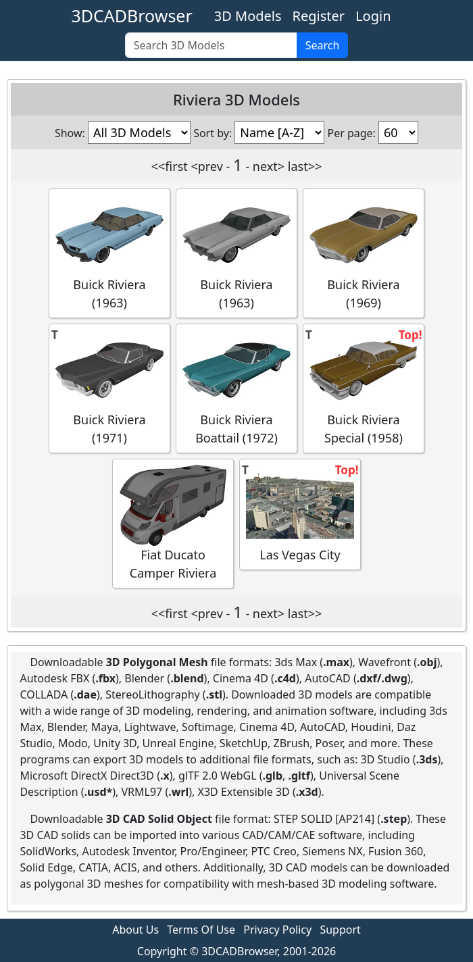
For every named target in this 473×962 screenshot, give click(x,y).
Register (319, 16)
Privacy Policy (277, 929)
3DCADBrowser (131, 15)
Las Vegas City (300, 514)
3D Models (248, 16)
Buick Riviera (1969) (363, 253)
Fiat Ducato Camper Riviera (173, 523)
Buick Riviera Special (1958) (363, 388)
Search (322, 45)
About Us (135, 929)
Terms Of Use (201, 929)
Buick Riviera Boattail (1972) (236, 388)
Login (373, 16)
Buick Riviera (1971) (109, 388)
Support (340, 929)
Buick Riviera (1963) (109, 253)
